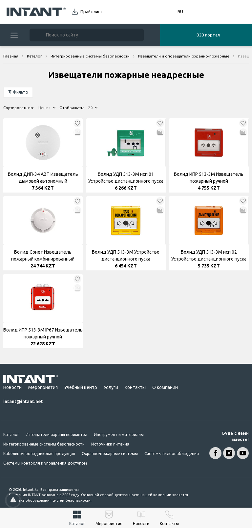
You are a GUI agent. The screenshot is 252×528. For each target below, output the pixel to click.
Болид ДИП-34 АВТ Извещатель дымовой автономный (43, 178)
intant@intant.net (23, 401)
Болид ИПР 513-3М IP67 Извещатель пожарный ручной (43, 333)
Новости (12, 387)
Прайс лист (91, 11)
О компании (165, 387)
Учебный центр (80, 387)
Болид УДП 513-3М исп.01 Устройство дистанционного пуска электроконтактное (125, 178)
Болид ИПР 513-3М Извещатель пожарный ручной (208, 178)
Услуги (111, 387)
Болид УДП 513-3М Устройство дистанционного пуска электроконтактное (125, 256)
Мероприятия (43, 387)
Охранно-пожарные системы (110, 453)
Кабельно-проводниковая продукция (39, 453)
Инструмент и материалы (119, 434)
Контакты (135, 387)
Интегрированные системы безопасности (44, 444)
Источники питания (110, 444)
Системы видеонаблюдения (171, 453)
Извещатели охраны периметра (56, 434)
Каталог (11, 434)
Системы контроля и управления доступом (45, 463)
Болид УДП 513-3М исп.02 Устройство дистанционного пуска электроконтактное (208, 256)
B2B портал (208, 35)
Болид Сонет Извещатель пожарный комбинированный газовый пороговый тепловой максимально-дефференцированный (42, 256)
